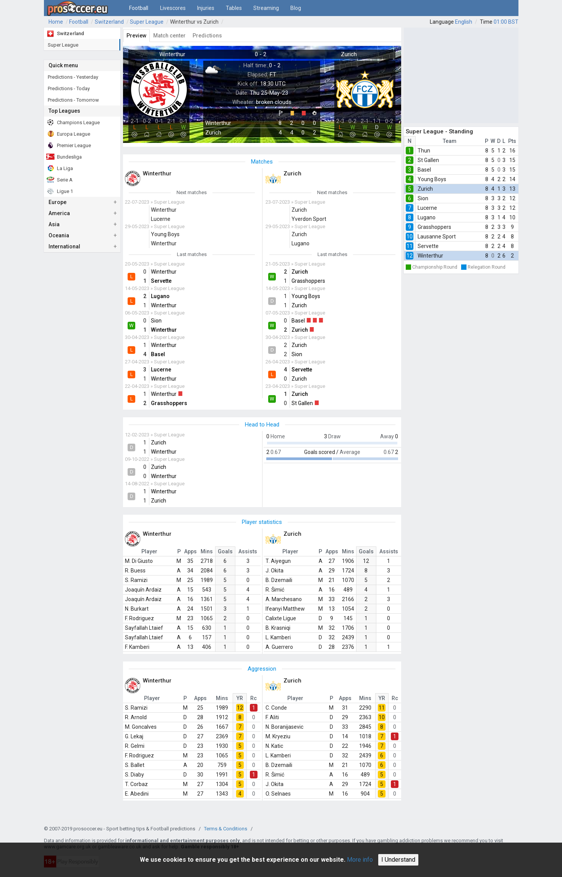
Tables (234, 8)
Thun (424, 151)
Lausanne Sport (437, 236)
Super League (147, 22)
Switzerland (109, 22)
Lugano (427, 217)
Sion (423, 198)
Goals (225, 551)
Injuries (205, 8)
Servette (428, 246)
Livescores (173, 8)
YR (239, 698)
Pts (512, 141)
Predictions (207, 35)
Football (138, 8)
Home (56, 22)
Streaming (266, 8)
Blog (295, 8)
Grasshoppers (434, 227)
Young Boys (432, 179)
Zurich (425, 189)
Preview (136, 35)
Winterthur (430, 256)
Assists (247, 551)
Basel (424, 170)
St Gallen (428, 160)
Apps (190, 551)
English (463, 22)
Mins (207, 551)
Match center (169, 35)
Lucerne (427, 208)
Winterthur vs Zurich (194, 22)
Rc (253, 698)
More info (360, 859)
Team (450, 141)
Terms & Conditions (225, 829)
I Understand (398, 859)
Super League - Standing (439, 131)
